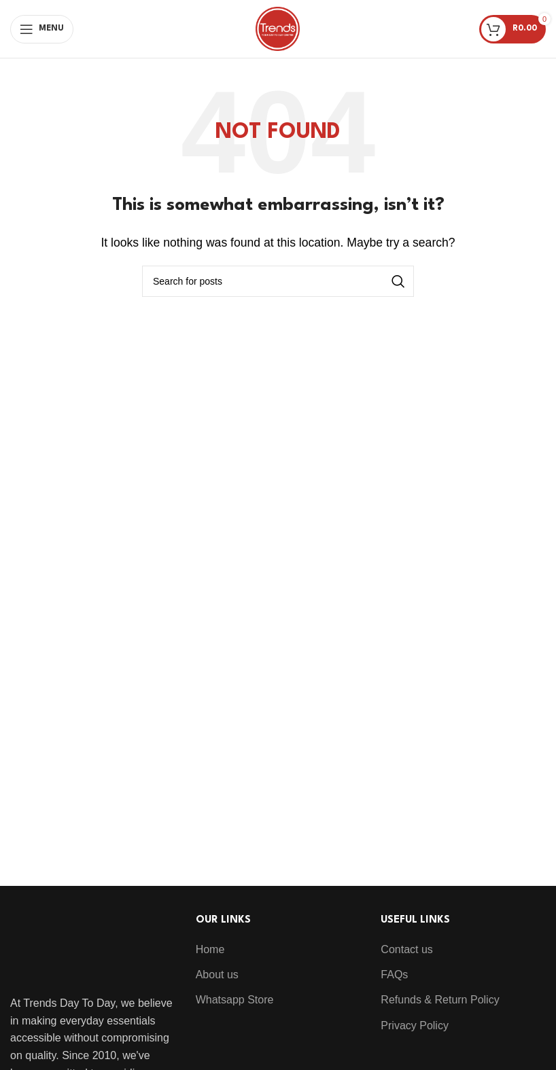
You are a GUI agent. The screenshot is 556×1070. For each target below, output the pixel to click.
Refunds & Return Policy (440, 999)
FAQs (394, 974)
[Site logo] (278, 28)
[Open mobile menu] (41, 29)
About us (217, 974)
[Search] (278, 281)
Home (210, 949)
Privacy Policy (415, 1025)
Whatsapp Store (235, 999)
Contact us (406, 949)
